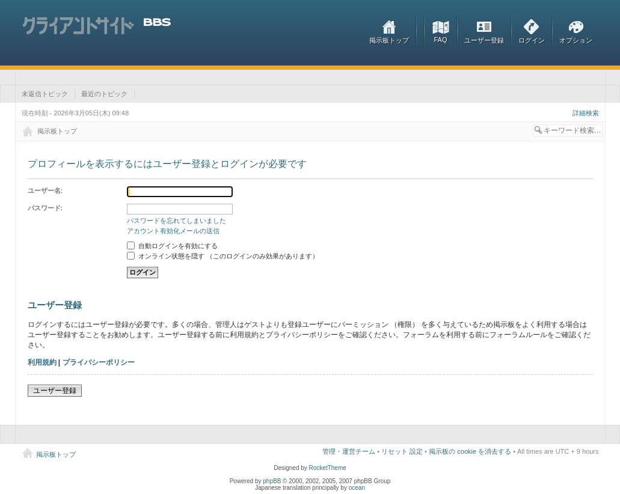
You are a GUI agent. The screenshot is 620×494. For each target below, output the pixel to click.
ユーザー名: (45, 190)
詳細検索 (585, 113)
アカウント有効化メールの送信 (173, 230)
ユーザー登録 (484, 40)
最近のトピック (104, 93)
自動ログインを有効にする (172, 245)
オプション (575, 40)
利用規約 (42, 362)
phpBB (272, 481)
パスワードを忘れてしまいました (176, 220)
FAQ (440, 39)
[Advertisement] (240, 77)
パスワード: (45, 208)
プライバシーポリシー (99, 362)
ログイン (531, 40)
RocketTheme (327, 468)
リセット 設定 (402, 451)
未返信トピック (45, 93)
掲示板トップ (389, 40)
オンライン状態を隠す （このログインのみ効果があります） (223, 256)
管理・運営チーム (348, 451)
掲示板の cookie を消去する (470, 451)
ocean (357, 487)
